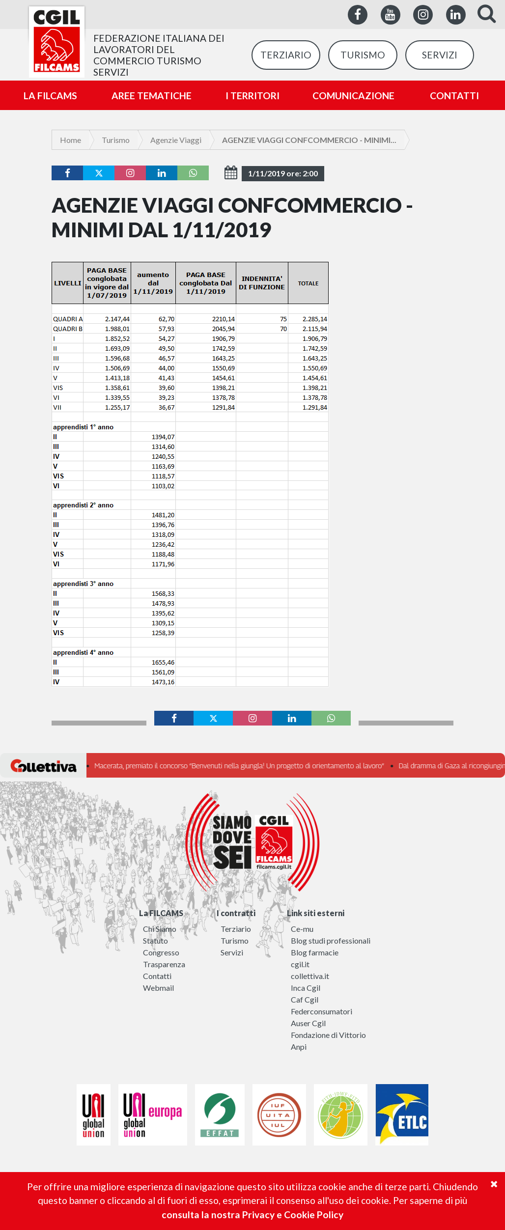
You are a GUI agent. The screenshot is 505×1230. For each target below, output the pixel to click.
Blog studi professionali (330, 940)
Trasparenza (164, 964)
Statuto (155, 940)
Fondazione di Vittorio (328, 1034)
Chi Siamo (159, 928)
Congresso (161, 952)
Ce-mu (302, 928)
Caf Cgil (304, 999)
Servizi (232, 952)
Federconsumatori (321, 1011)
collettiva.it (310, 975)
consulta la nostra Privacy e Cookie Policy (252, 1214)
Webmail (158, 987)
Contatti (157, 975)
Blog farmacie (314, 952)
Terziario (236, 928)
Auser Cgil (308, 1023)
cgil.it (300, 964)
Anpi (299, 1046)
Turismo (116, 139)
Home (70, 139)
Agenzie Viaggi (175, 139)
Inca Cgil (305, 987)
